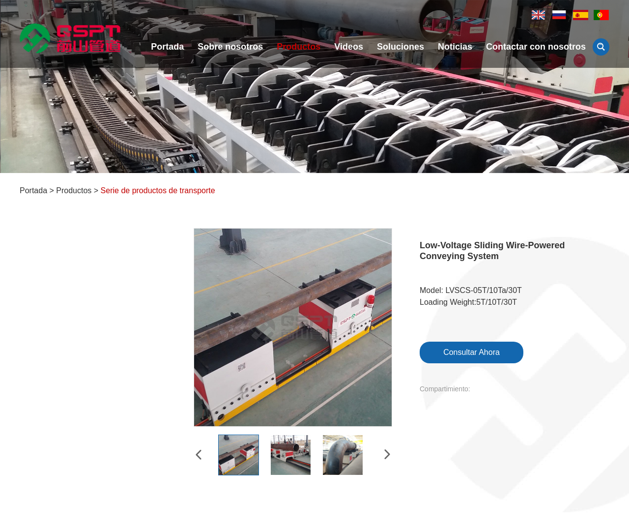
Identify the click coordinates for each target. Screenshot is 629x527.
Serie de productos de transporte (158, 190)
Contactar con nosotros (536, 47)
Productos (298, 47)
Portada (167, 47)
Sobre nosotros (230, 47)
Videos (348, 47)
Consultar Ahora (471, 352)
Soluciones (400, 47)
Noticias (455, 47)
